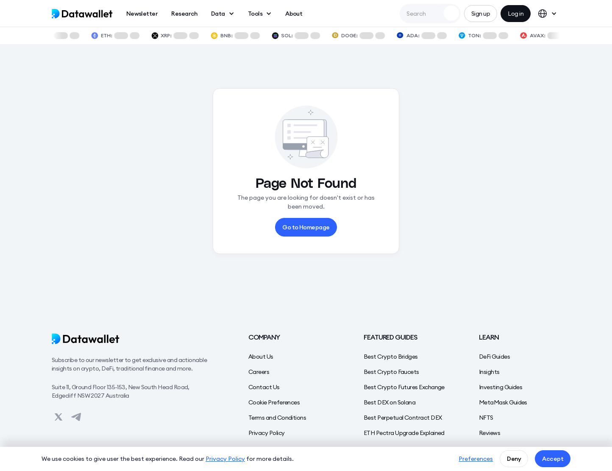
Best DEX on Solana (389, 402)
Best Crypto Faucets (391, 372)
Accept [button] (552, 459)
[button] (222, 13)
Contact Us (264, 387)
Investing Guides (500, 387)
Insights (489, 372)
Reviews (489, 433)
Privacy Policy (266, 433)
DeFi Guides (494, 356)
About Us (260, 356)
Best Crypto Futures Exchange (404, 387)
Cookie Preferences (274, 402)
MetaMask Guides (503, 402)
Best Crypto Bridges (391, 356)
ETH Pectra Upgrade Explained (404, 433)
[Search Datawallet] (451, 13)
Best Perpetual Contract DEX (403, 417)
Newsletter (142, 13)
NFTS (486, 417)
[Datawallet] (133, 339)
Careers (258, 372)
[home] (82, 13)
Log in (515, 13)
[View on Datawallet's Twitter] (58, 417)
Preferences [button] (476, 459)
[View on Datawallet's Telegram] (76, 417)
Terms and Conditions (277, 417)
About (293, 13)
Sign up (480, 13)
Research (184, 13)
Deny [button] (514, 459)
